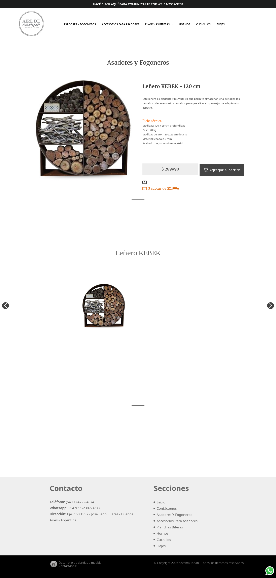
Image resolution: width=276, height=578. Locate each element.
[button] (269, 306)
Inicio (231, 24)
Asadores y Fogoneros (138, 63)
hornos (184, 24)
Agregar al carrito (223, 168)
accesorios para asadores (120, 24)
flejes (220, 24)
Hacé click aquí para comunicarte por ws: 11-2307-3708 (138, 4)
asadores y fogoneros (80, 24)
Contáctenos (237, 24)
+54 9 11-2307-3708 (84, 506)
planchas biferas (159, 24)
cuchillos (203, 24)
